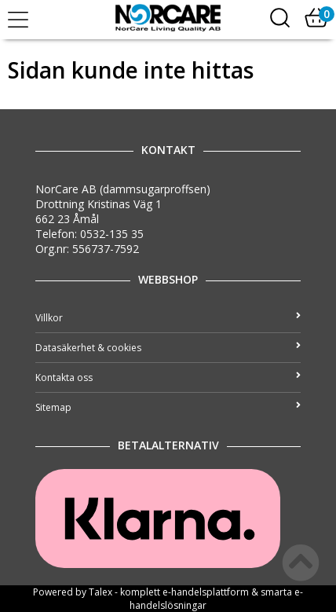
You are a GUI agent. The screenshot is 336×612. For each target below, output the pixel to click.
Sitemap (168, 407)
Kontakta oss (168, 377)
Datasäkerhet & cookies (168, 347)
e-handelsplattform (206, 592)
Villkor (168, 317)
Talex (100, 592)
